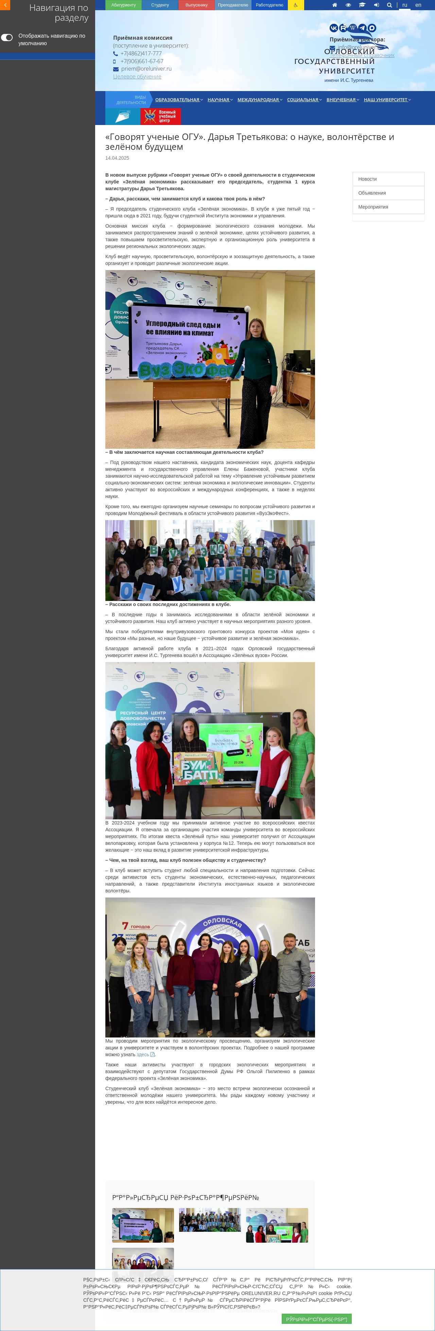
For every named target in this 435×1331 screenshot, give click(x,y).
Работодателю (269, 5)
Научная (220, 99)
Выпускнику (197, 5)
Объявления (372, 193)
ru (404, 5)
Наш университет (387, 99)
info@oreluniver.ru (356, 47)
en (418, 5)
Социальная (304, 99)
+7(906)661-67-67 (138, 61)
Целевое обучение (137, 76)
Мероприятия (373, 207)
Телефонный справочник (362, 55)
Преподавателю (233, 5)
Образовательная (179, 99)
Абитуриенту (123, 5)
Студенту (160, 5)
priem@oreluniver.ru (142, 68)
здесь (145, 1054)
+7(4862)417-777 (137, 53)
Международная (260, 99)
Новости (367, 179)
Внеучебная (343, 99)
